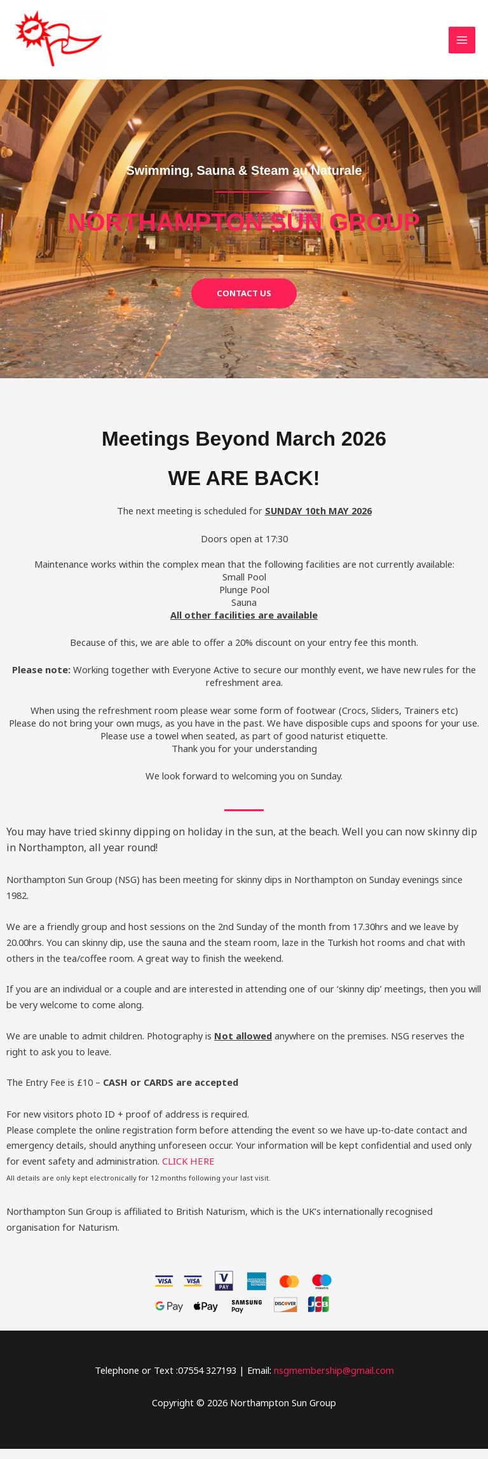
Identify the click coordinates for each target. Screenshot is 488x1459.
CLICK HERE (187, 1171)
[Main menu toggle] (462, 45)
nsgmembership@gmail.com (334, 1380)
